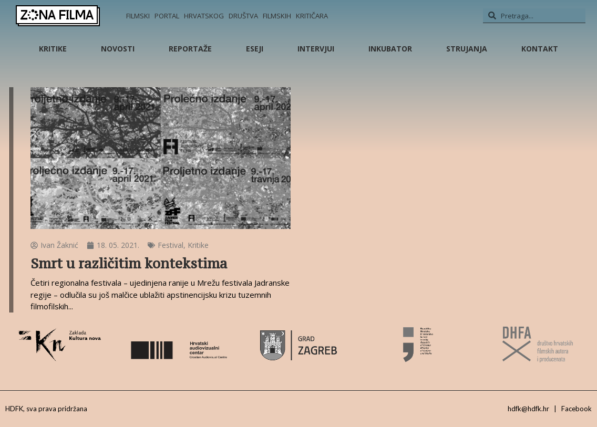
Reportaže (190, 49)
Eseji (254, 49)
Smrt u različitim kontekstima (128, 263)
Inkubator (390, 49)
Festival (170, 245)
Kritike (53, 49)
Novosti (118, 49)
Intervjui (315, 49)
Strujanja (466, 49)
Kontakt (539, 49)
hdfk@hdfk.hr (528, 408)
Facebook (576, 408)
